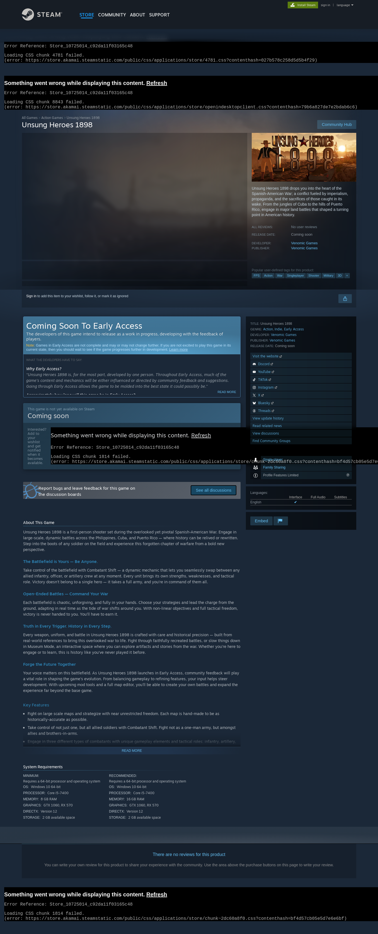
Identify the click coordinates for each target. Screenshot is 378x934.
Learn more (178, 356)
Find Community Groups (271, 508)
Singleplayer (295, 282)
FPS (257, 282)
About (137, 15)
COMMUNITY (112, 15)
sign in (325, 5)
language (343, 5)
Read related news (267, 493)
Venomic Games (304, 250)
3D (340, 282)
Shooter (313, 282)
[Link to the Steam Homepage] (46, 19)
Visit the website (268, 423)
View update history (268, 485)
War (280, 282)
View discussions (266, 500)
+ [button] (347, 282)
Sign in (31, 303)
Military (328, 282)
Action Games (52, 124)
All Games (30, 124)
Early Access (294, 396)
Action (268, 282)
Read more (226, 398)
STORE (86, 15)
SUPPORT (159, 15)
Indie (278, 396)
